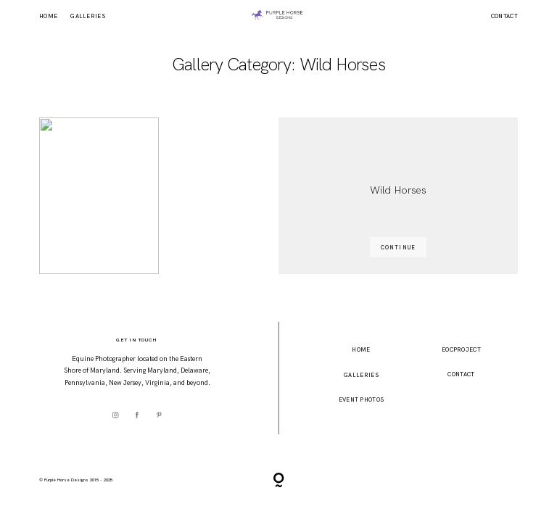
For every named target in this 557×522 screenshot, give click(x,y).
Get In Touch (136, 339)
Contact (504, 17)
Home (48, 17)
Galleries (87, 17)
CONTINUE (398, 247)
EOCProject (461, 349)
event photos (361, 399)
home (361, 349)
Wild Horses (398, 189)
